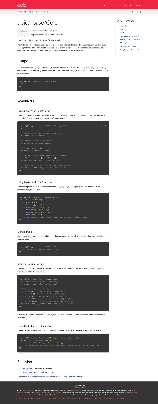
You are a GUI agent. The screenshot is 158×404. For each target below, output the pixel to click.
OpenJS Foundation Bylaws (60, 398)
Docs (117, 5)
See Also (24, 361)
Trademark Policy (39, 392)
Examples (25, 100)
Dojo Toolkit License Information (114, 398)
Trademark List (52, 392)
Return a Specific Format (128, 46)
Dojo (31, 12)
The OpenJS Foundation (23, 398)
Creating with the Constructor (130, 36)
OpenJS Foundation (29, 390)
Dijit (38, 12)
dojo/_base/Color (38, 22)
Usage (22, 60)
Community (127, 5)
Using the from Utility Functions (130, 39)
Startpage (21, 12)
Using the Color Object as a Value (131, 50)
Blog (138, 5)
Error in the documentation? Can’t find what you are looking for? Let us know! (49, 377)
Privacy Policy (46, 398)
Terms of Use (36, 398)
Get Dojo (107, 5)
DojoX (45, 12)
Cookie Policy (98, 398)
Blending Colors (125, 43)
